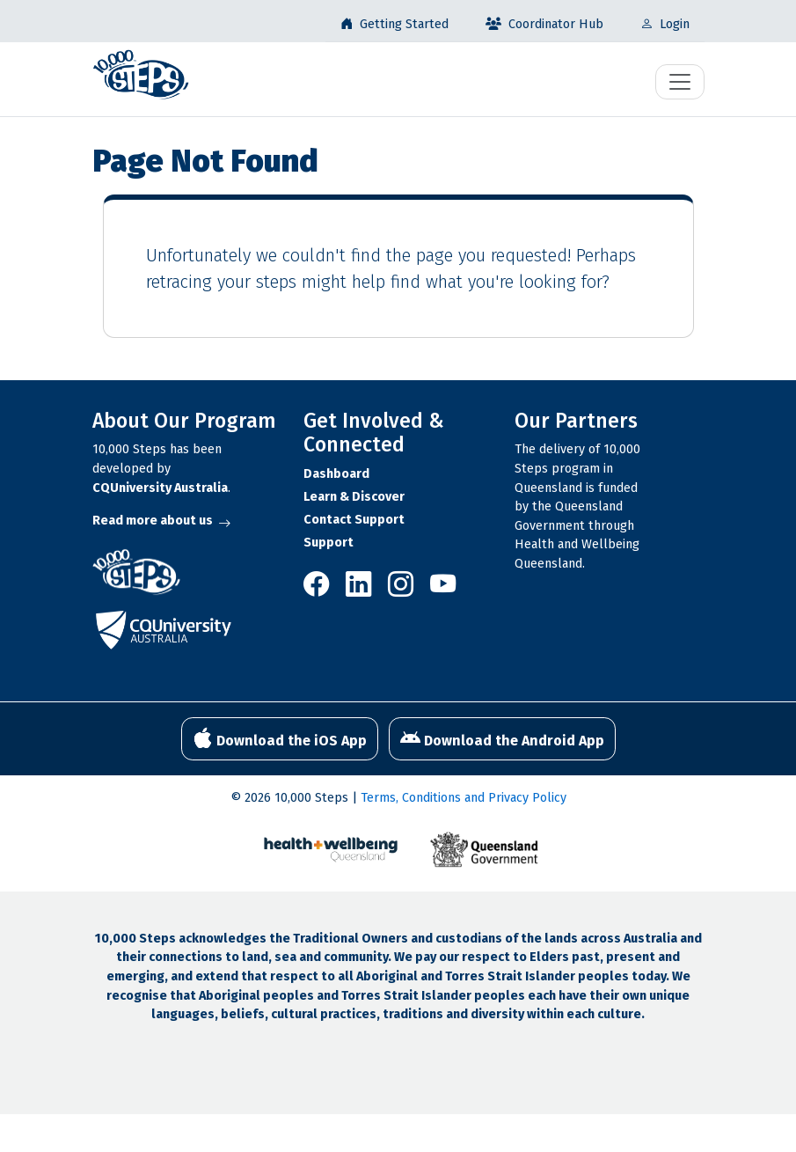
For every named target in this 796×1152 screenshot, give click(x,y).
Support (328, 542)
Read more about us (161, 520)
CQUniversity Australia (160, 488)
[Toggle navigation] (680, 81)
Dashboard (336, 473)
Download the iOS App (280, 738)
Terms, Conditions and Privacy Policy (463, 797)
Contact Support (354, 519)
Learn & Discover (354, 496)
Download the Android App (502, 738)
